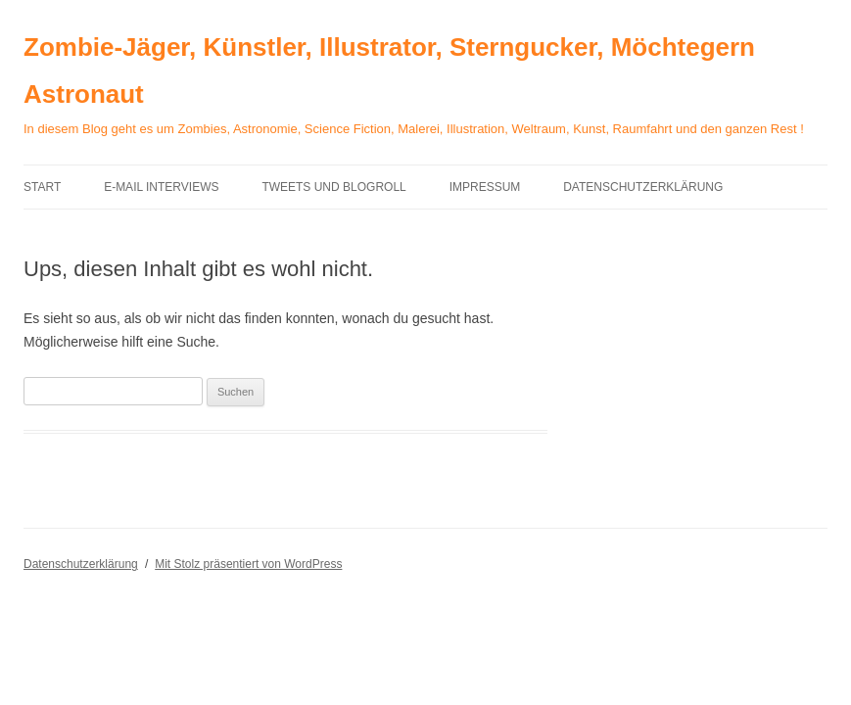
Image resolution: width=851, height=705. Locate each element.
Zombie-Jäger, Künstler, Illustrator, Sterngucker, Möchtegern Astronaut (389, 70)
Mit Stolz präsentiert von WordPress (248, 564)
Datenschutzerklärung (643, 187)
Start (42, 187)
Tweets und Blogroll (333, 187)
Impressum (485, 187)
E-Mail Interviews (161, 187)
